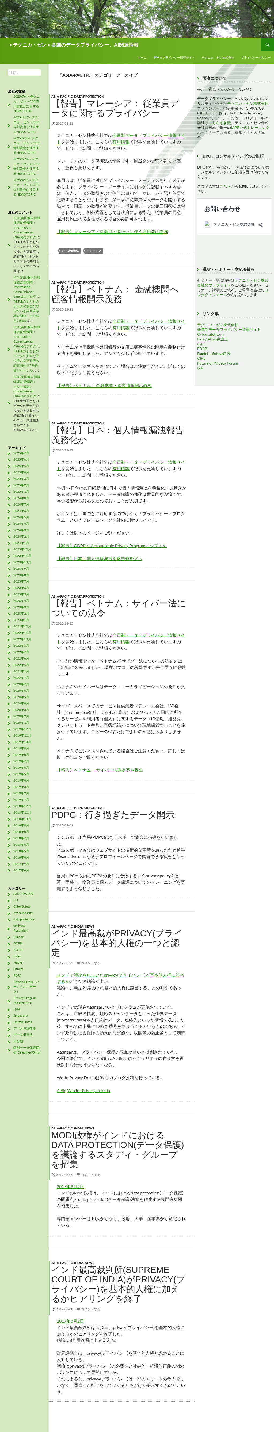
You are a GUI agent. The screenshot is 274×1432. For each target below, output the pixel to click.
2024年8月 (21, 498)
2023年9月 (21, 568)
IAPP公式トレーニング (250, 127)
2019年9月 (21, 748)
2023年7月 (21, 581)
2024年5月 (21, 517)
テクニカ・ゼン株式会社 (218, 57)
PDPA (78, 808)
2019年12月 (22, 729)
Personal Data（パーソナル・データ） (26, 986)
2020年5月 (21, 697)
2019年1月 (21, 800)
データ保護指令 (24, 1028)
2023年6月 (21, 588)
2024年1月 (21, 543)
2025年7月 (21, 453)
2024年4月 (21, 524)
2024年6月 (21, 511)
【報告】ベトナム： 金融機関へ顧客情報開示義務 (115, 294)
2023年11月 (22, 556)
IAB (200, 368)
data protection (89, 96)
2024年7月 (21, 504)
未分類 (18, 1041)
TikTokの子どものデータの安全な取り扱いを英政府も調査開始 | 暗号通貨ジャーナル (26, 360)
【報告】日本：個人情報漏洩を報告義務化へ (99, 558)
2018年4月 (21, 857)
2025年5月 (21, 466)
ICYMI (18, 950)
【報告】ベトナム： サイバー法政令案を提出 (100, 769)
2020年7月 (21, 684)
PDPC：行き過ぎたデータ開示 (112, 815)
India (78, 926)
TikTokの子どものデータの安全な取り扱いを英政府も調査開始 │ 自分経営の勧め (26, 311)
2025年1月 (21, 491)
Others (18, 969)
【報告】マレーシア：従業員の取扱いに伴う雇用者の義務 (112, 231)
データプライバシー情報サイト (174, 57)
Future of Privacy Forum (217, 363)
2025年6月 (21, 459)
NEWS (89, 926)
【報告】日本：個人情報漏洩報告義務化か (117, 435)
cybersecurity (23, 913)
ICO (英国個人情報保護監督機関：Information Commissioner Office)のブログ (26, 227)
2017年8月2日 (70, 1186)
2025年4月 (21, 472)
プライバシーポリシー (256, 57)
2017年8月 (21, 870)
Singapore (93, 808)
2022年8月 (21, 646)
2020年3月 (21, 710)
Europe (18, 937)
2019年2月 (21, 793)
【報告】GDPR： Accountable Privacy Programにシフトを (112, 545)
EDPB (202, 348)
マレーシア (93, 250)
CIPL (201, 358)
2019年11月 (22, 735)
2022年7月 (21, 652)
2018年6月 (21, 845)
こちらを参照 (219, 122)
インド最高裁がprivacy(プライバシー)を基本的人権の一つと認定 (116, 943)
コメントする (90, 963)
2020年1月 (21, 723)
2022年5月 (21, 665)
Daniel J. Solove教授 (214, 353)
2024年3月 (21, 530)
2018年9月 (21, 825)
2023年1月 (21, 620)
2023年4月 (21, 601)
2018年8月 (21, 832)
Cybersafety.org (210, 334)
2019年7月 (21, 761)
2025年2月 (21, 485)
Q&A (16, 1009)
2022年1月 (21, 678)
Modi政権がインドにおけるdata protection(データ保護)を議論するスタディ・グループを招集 (117, 1149)
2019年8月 (21, 755)
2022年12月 (22, 626)
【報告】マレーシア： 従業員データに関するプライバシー (115, 108)
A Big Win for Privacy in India (83, 1090)
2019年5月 (21, 774)
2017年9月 (21, 864)
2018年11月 (22, 812)
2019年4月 (21, 780)
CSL (16, 900)
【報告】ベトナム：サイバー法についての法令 (118, 608)
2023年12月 (22, 549)
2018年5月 (21, 851)
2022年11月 (22, 633)
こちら (225, 186)
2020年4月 (21, 703)
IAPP (201, 344)
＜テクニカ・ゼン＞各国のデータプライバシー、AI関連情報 (73, 45)
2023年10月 (22, 562)
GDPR (17, 943)
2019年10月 (22, 742)
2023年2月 (21, 613)
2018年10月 (22, 819)
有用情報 (121, 141)
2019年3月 (21, 787)
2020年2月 (21, 716)
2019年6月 (21, 767)
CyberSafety (22, 906)
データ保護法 (70, 250)
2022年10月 (22, 639)
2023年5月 (21, 594)
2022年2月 (21, 671)
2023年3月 (21, 607)
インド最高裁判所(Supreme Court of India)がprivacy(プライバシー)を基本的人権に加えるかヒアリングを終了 (118, 1284)
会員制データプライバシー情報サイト (229, 329)
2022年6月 (21, 658)
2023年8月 (21, 575)
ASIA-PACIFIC (62, 96)
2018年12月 (22, 806)
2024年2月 (21, 536)
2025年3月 (21, 479)
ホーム (142, 57)
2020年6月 (21, 690)
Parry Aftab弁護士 (212, 339)
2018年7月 (21, 838)
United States (22, 1022)
